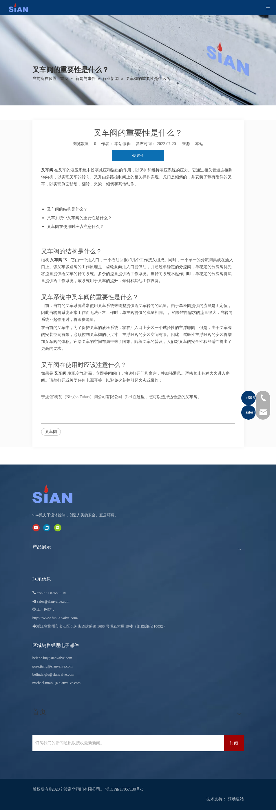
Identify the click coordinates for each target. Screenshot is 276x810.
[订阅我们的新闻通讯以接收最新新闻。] (126, 743)
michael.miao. (43, 683)
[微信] (57, 527)
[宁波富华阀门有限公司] (58, 493)
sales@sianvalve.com (53, 601)
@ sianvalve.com (67, 683)
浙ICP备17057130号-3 (124, 789)
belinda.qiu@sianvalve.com (53, 674)
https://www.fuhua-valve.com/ (55, 618)
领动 (232, 799)
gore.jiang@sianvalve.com (52, 666)
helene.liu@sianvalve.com (52, 658)
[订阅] (234, 743)
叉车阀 (51, 431)
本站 (199, 144)
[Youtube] (36, 527)
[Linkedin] (46, 527)
